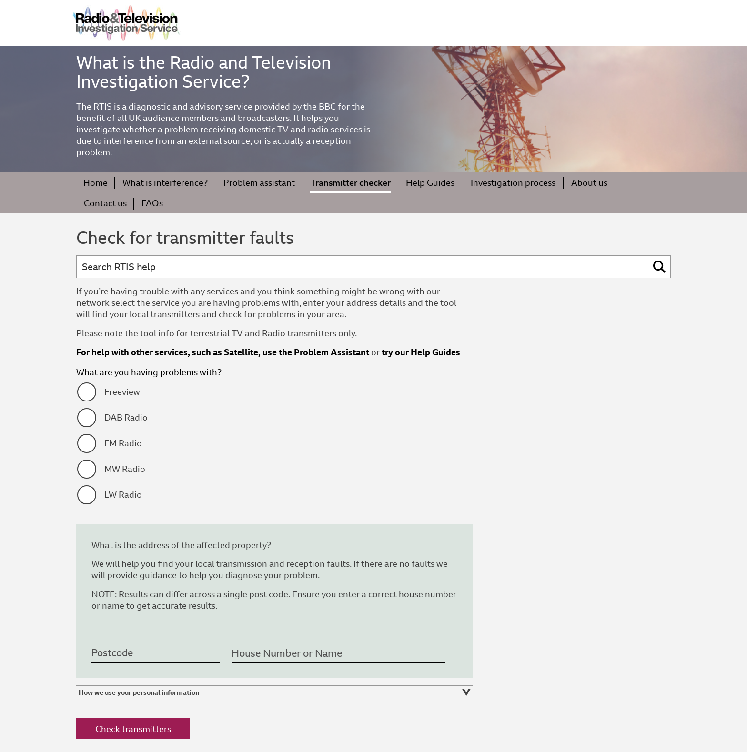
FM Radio (123, 443)
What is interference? (165, 183)
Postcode (112, 653)
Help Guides (430, 183)
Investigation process (513, 183)
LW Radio (123, 495)
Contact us (105, 203)
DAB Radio (126, 417)
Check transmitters (133, 729)
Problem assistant (259, 183)
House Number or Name (287, 653)
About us (589, 183)
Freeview (122, 392)
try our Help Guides (421, 352)
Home (95, 183)
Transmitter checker (351, 183)
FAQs (152, 203)
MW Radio (124, 469)
